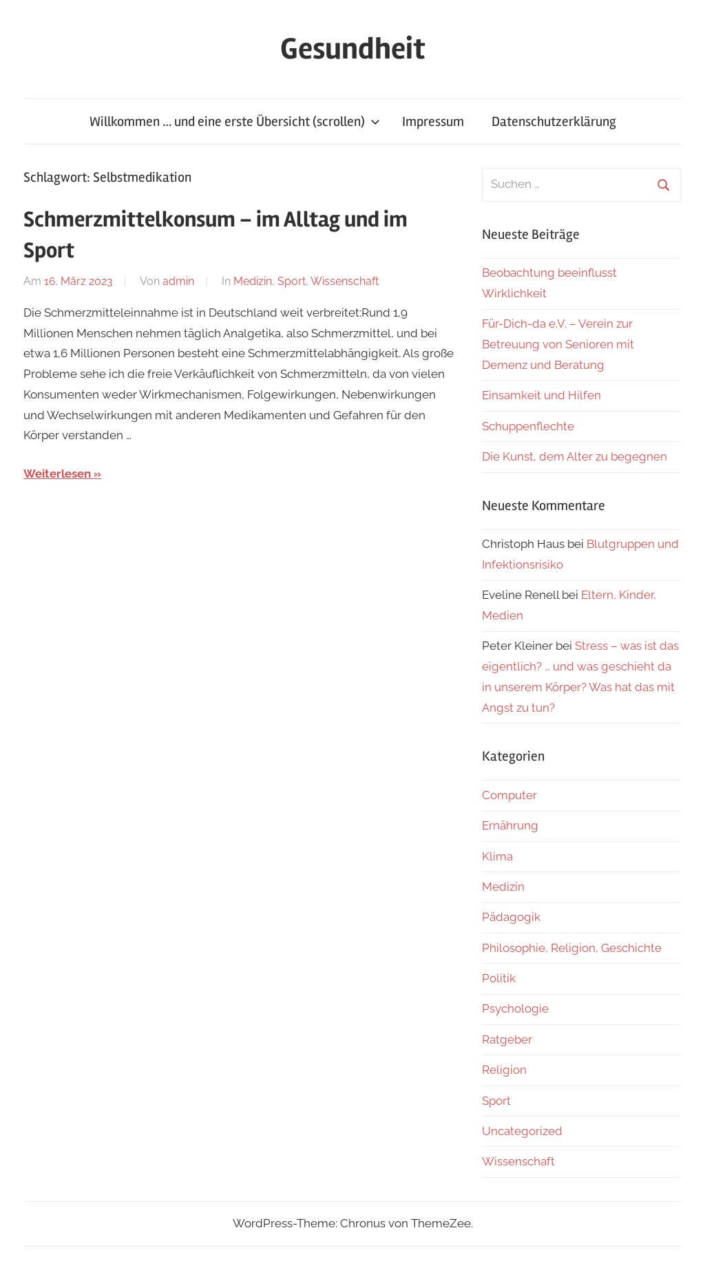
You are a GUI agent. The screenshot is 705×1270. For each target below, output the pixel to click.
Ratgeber (507, 1039)
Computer (509, 795)
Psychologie (515, 1008)
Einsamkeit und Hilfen (541, 395)
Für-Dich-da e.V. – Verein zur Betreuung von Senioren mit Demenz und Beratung (558, 344)
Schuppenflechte (528, 426)
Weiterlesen (57, 473)
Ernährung (510, 825)
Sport (291, 281)
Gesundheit (352, 48)
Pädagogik (511, 917)
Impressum (433, 121)
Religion (504, 1070)
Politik (499, 978)
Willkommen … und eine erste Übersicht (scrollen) (235, 121)
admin (178, 281)
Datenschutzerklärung (554, 121)
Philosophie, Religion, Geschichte (572, 948)
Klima (497, 856)
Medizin (252, 281)
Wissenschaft (345, 281)
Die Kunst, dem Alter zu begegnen (574, 456)
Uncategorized (522, 1131)
